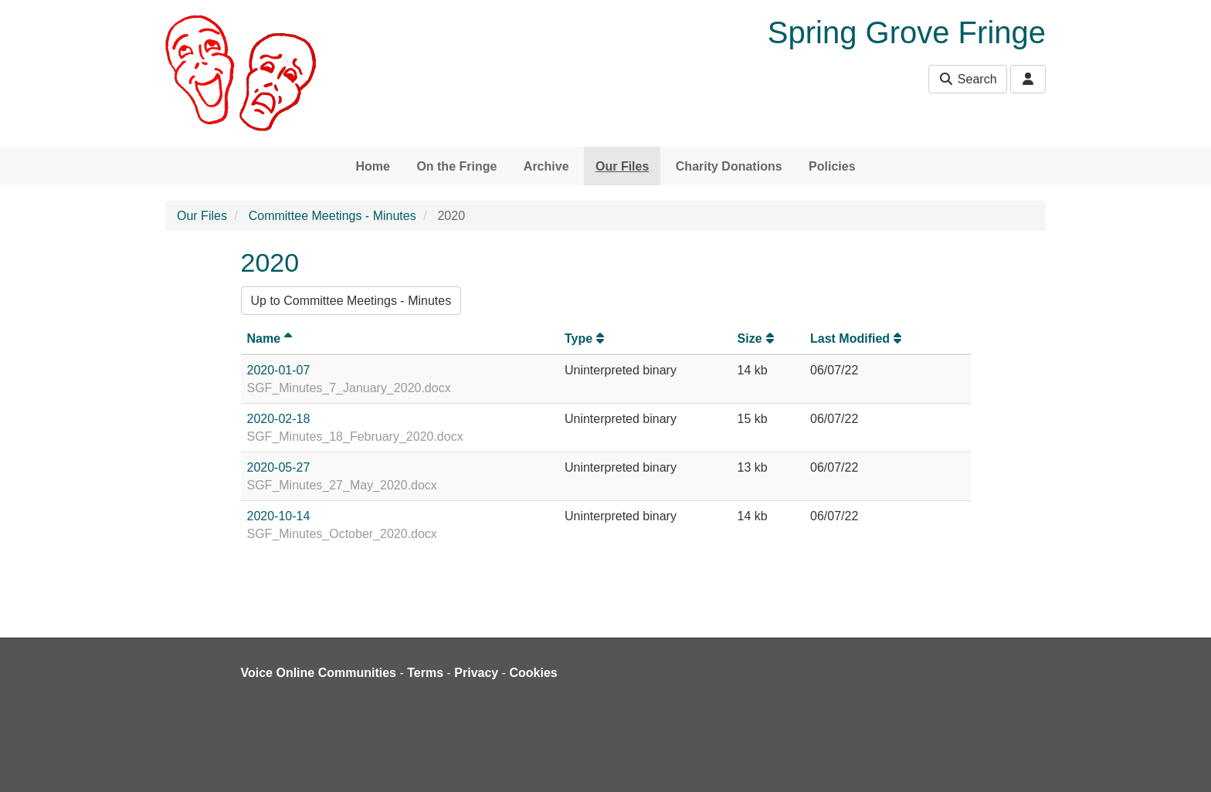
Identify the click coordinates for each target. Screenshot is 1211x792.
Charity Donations (729, 166)
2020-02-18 (278, 418)
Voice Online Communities (319, 672)
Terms (425, 672)
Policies (832, 166)
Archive (546, 166)
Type (586, 338)
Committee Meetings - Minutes (332, 215)
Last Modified (857, 338)
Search (967, 79)
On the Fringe (456, 166)
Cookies (534, 672)
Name (272, 338)
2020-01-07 (278, 370)
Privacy (476, 672)
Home (372, 166)
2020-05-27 (278, 467)
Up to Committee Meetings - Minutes (351, 300)
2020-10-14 (278, 516)
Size (758, 338)
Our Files (622, 166)
